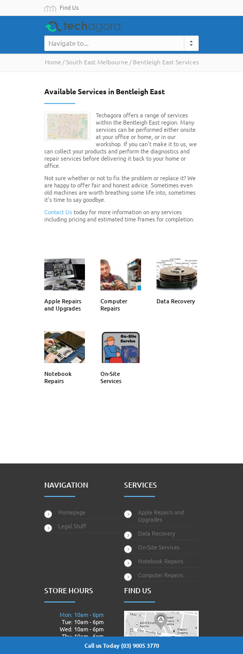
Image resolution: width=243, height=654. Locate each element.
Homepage (71, 512)
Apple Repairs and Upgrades (62, 305)
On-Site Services (110, 377)
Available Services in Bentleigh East (104, 91)
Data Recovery (176, 301)
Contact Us (58, 212)
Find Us (69, 7)
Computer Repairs (113, 305)
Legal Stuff (72, 526)
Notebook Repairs (58, 377)
